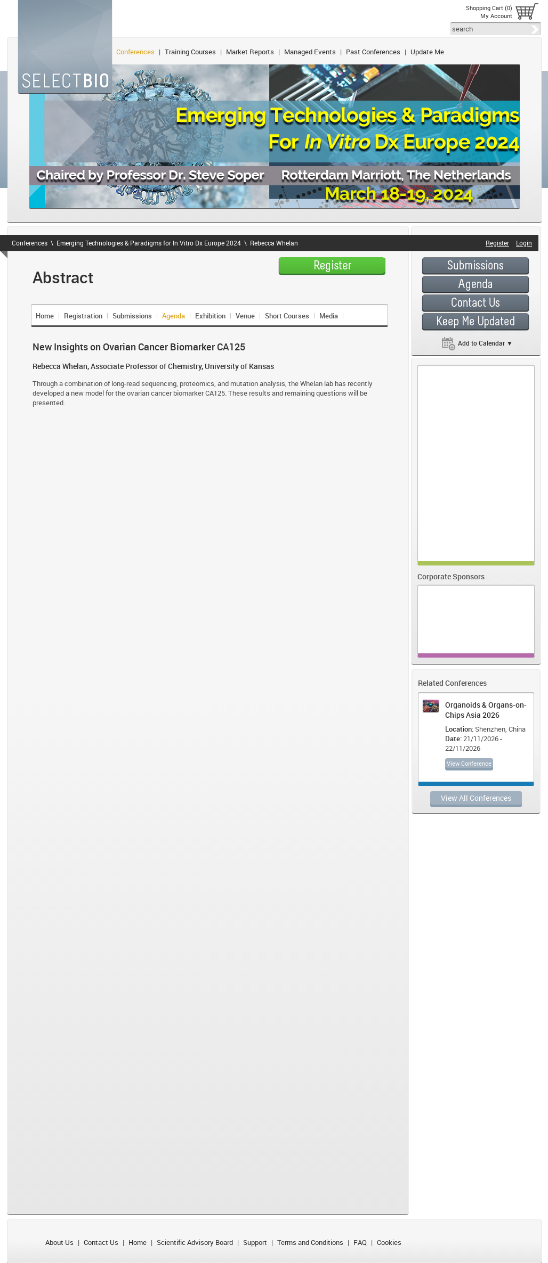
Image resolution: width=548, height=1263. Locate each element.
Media (328, 316)
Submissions (132, 316)
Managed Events (310, 51)
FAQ (360, 1242)
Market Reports (250, 51)
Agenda (173, 316)
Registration (83, 316)
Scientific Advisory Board (195, 1242)
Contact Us (101, 1242)
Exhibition (210, 316)
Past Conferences (373, 51)
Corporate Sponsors (451, 576)
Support (255, 1242)
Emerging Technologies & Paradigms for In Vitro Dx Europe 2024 (149, 243)
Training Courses (190, 51)
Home (45, 316)
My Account (496, 16)
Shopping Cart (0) (489, 8)
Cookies (389, 1242)
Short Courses (287, 316)
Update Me (427, 51)
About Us (59, 1242)
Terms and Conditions (310, 1242)
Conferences (135, 51)
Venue (245, 316)
